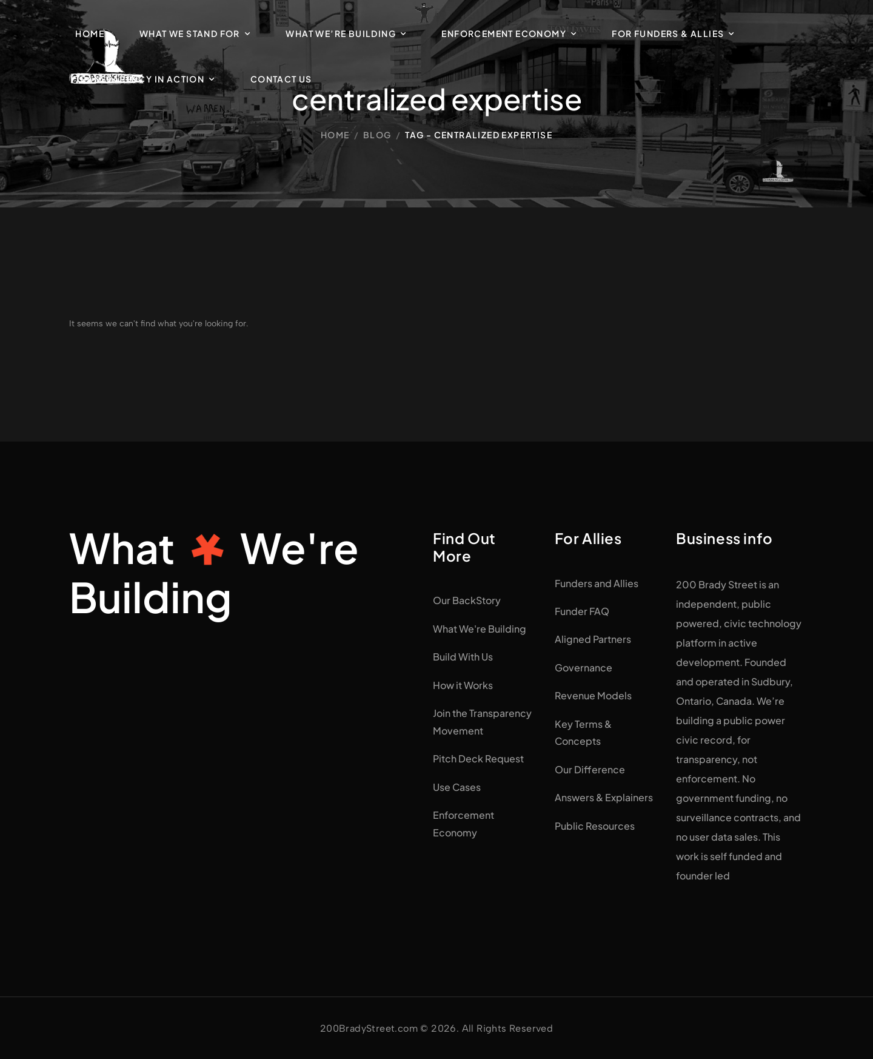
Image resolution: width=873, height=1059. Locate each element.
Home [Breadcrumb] (335, 134)
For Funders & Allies (668, 33)
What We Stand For (189, 33)
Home (89, 33)
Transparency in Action (139, 78)
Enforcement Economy (503, 33)
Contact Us (281, 78)
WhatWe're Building (214, 572)
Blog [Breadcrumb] (377, 134)
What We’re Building (341, 33)
